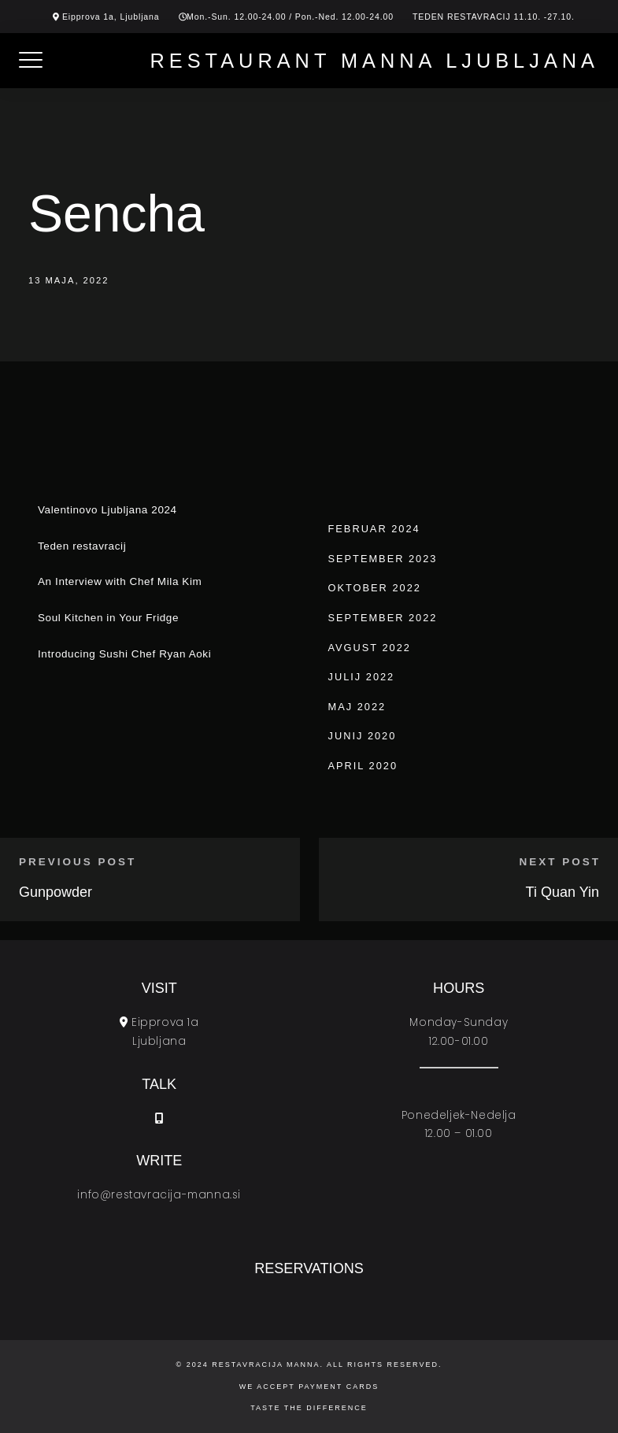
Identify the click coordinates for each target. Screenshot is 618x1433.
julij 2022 (361, 677)
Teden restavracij (82, 546)
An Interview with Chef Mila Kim (120, 581)
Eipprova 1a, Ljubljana (111, 16)
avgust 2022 (369, 648)
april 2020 (363, 766)
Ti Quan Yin (562, 892)
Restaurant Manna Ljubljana (374, 61)
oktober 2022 (374, 588)
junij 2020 (362, 736)
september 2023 (383, 559)
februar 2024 (374, 529)
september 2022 (383, 618)
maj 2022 (357, 707)
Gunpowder (55, 892)
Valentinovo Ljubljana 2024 (107, 510)
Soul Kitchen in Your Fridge (108, 618)
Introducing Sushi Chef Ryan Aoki (124, 654)
